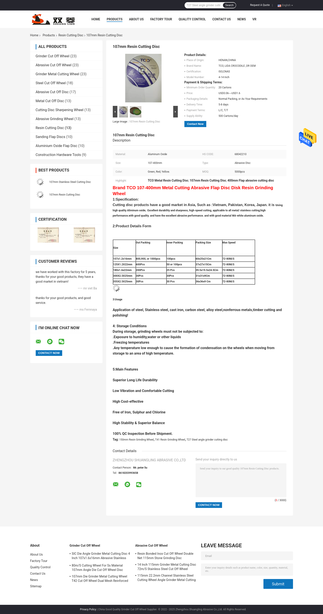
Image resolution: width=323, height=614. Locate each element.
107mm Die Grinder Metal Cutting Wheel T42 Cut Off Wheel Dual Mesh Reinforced (100, 579)
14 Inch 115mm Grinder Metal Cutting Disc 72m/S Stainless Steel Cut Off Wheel (167, 567)
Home (96, 19)
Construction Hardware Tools (58, 155)
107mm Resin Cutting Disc (64, 194)
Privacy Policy (88, 609)
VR (254, 19)
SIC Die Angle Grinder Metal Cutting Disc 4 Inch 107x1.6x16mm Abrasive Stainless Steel (101, 556)
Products (114, 19)
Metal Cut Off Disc (50, 101)
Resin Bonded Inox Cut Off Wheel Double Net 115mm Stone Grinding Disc (166, 556)
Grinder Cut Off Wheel (52, 56)
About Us (136, 19)
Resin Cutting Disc (70, 35)
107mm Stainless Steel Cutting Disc (70, 182)
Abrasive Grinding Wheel (55, 119)
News (241, 19)
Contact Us (221, 19)
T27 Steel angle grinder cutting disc (207, 439)
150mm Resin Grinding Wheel (136, 439)
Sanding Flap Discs (50, 137)
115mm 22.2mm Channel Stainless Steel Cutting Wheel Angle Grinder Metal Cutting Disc (167, 578)
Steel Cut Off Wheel (51, 83)
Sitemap (36, 586)
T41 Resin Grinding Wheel (170, 439)
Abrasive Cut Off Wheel (54, 65)
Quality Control (192, 19)
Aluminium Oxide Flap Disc (56, 146)
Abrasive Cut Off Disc (52, 92)
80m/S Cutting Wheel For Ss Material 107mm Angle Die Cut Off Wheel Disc (97, 568)
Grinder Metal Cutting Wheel (57, 74)
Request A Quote (260, 5)
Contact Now (195, 124)
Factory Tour (161, 19)
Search (229, 5)
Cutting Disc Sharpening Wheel (60, 110)
